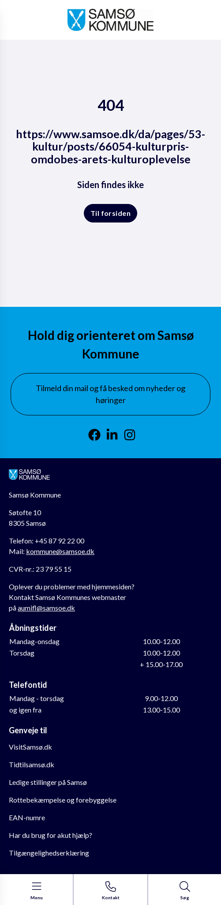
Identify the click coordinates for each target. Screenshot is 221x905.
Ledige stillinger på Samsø (48, 782)
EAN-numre (27, 817)
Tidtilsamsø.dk (31, 764)
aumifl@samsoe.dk (46, 607)
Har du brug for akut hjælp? (50, 835)
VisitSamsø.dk (30, 747)
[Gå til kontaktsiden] (111, 891)
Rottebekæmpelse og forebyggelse (62, 800)
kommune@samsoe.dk (60, 551)
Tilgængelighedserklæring (49, 852)
